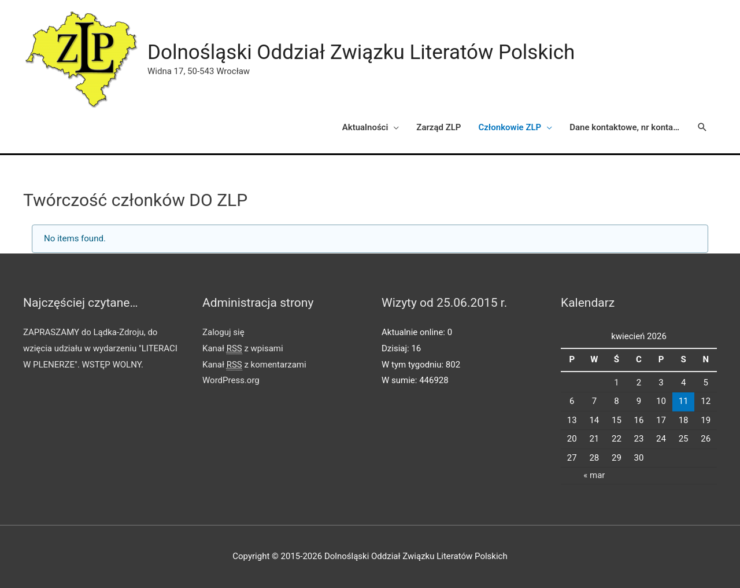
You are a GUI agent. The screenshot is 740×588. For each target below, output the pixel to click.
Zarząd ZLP (438, 127)
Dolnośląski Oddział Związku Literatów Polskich (361, 52)
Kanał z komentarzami (254, 364)
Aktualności (365, 127)
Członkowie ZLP (509, 127)
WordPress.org (231, 380)
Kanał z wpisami (242, 348)
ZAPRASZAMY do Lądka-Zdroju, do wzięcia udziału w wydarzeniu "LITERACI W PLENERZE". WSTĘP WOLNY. (100, 348)
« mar (594, 475)
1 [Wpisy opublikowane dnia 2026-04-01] (616, 382)
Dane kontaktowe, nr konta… (624, 127)
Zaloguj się (223, 332)
